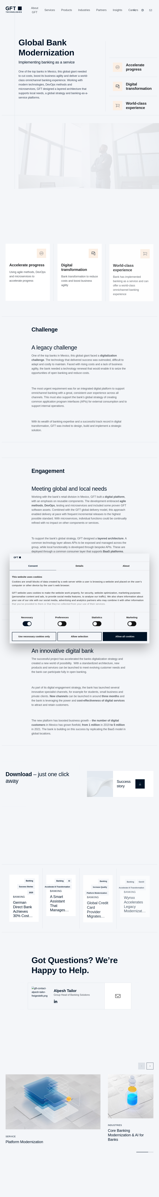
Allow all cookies (124, 636)
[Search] (134, 10)
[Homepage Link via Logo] (13, 9)
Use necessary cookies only (34, 636)
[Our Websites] (142, 10)
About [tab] (126, 566)
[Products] (66, 10)
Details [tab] (79, 566)
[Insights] (117, 10)
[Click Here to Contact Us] (150, 10)
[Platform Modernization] (53, 1110)
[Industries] (84, 10)
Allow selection (79, 636)
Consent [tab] (33, 566)
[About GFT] (34, 10)
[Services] (49, 10)
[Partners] (101, 10)
